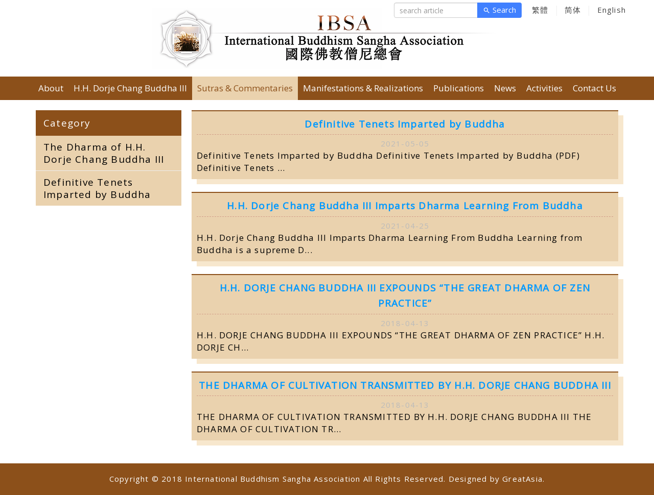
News (505, 88)
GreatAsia (522, 479)
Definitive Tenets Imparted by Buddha (97, 188)
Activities (544, 88)
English (611, 10)
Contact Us (594, 88)
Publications (458, 88)
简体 (573, 10)
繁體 (540, 10)
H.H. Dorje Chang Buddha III (130, 88)
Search (499, 10)
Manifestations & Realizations (363, 88)
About (50, 88)
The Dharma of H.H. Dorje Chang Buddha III (103, 153)
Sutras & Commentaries (245, 88)
